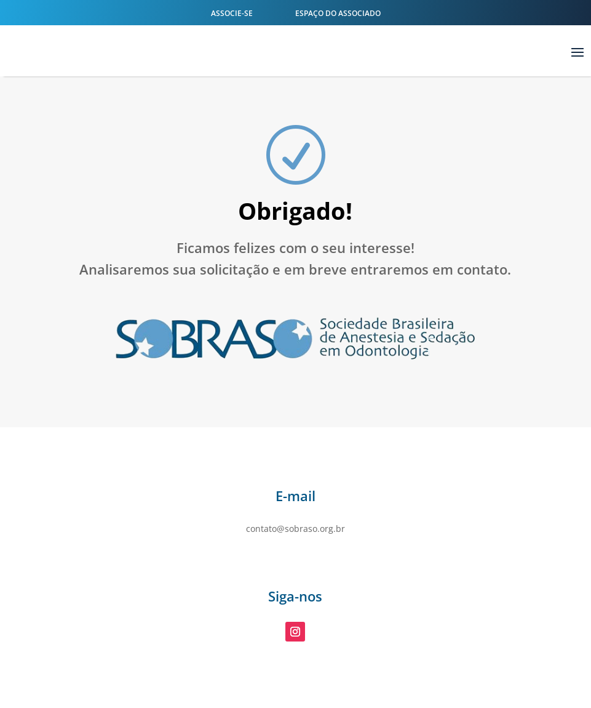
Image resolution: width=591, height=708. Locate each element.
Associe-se (232, 13)
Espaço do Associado (337, 13)
